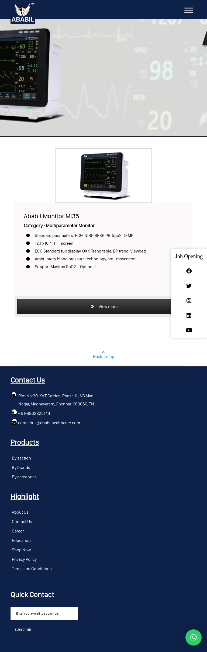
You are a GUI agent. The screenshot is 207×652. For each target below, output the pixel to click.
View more (104, 306)
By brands (21, 467)
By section (21, 458)
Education (21, 540)
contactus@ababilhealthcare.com (49, 422)
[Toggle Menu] (188, 10)
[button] (193, 637)
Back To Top (103, 356)
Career (18, 531)
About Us (20, 512)
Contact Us (22, 521)
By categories (24, 476)
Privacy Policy (24, 559)
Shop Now (21, 549)
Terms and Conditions (32, 568)
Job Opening (189, 256)
